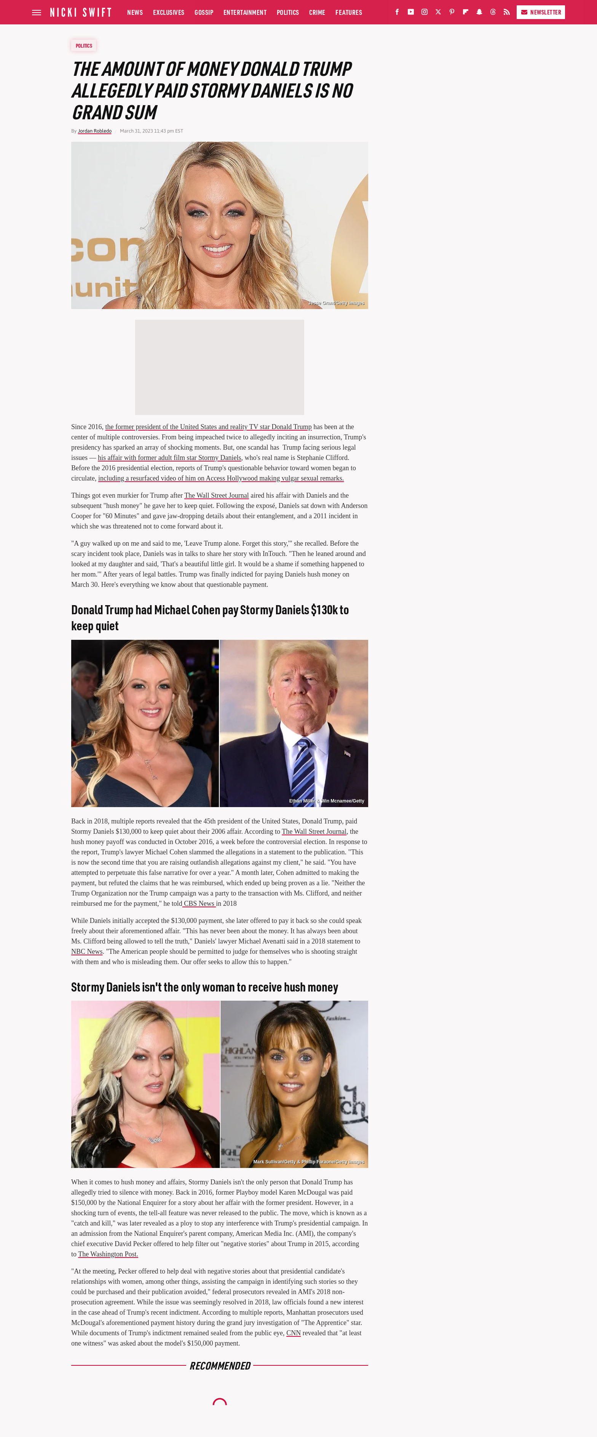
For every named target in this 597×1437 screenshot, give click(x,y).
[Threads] (493, 13)
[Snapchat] (479, 13)
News (135, 12)
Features (348, 12)
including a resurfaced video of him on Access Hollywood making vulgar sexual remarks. (221, 478)
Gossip (204, 12)
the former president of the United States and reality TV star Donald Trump (208, 427)
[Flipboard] (465, 13)
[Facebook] (397, 13)
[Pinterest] (452, 13)
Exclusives (169, 12)
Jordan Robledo (95, 131)
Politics (288, 12)
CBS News (199, 903)
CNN (293, 1333)
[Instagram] (424, 13)
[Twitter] (438, 13)
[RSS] (507, 13)
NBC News (87, 951)
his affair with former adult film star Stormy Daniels (169, 457)
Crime (317, 12)
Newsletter (540, 12)
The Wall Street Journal (216, 495)
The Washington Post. (108, 1254)
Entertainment (245, 12)
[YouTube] (411, 13)
